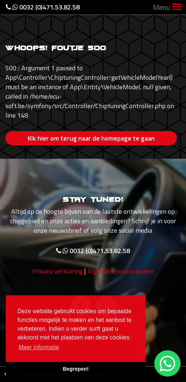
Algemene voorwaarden (120, 271)
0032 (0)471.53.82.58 (43, 7)
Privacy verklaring (57, 271)
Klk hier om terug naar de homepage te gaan (91, 138)
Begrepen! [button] (75, 369)
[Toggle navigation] (177, 7)
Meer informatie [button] (39, 347)
